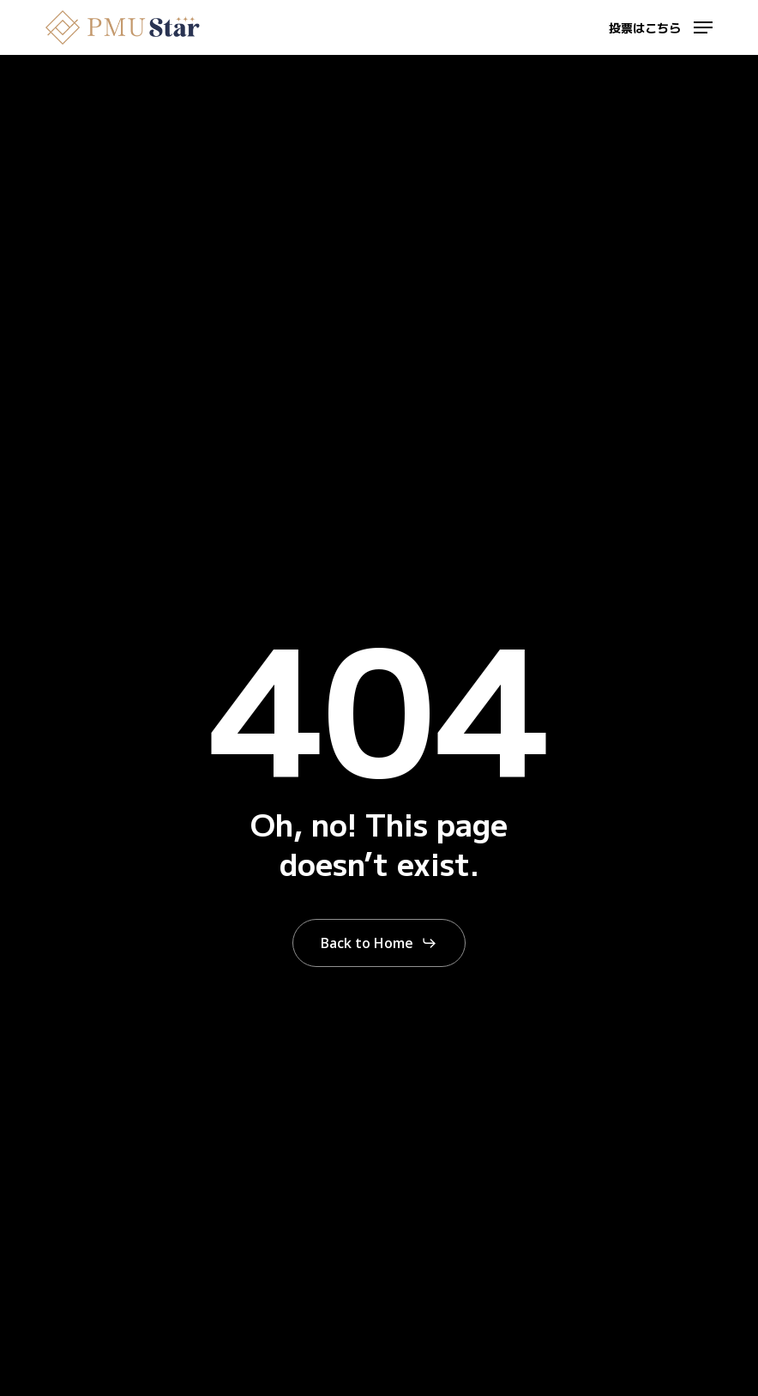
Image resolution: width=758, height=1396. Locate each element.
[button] (661, 25)
